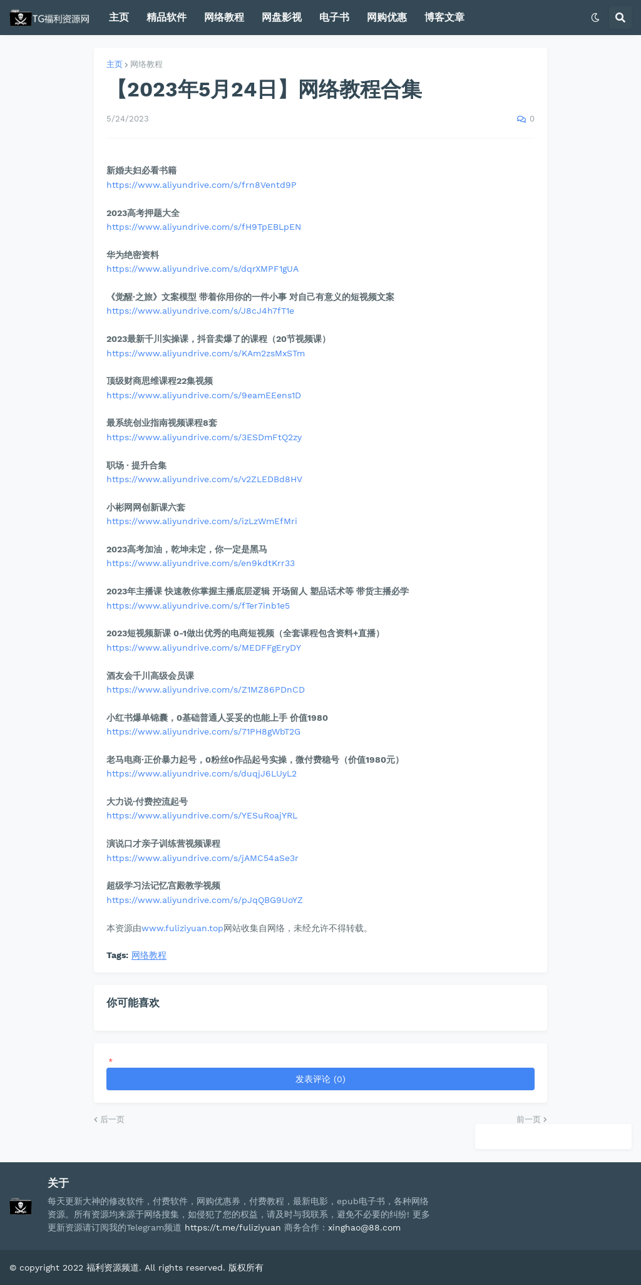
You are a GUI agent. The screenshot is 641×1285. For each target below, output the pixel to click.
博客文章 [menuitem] (444, 17)
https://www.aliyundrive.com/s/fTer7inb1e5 (198, 606)
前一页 (528, 1119)
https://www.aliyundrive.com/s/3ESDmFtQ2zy (204, 437)
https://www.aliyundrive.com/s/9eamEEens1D (203, 395)
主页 (114, 64)
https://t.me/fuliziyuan (233, 1227)
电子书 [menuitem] (334, 17)
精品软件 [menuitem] (166, 17)
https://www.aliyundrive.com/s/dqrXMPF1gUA (202, 269)
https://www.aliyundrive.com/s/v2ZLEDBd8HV (204, 479)
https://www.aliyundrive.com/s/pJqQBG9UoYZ (204, 900)
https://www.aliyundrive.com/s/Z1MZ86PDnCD (205, 689)
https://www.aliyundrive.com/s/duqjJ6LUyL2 (201, 773)
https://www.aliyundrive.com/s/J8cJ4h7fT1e (200, 311)
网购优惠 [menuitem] (387, 17)
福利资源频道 (112, 1267)
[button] (595, 17)
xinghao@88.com (364, 1227)
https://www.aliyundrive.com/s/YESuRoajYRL (201, 815)
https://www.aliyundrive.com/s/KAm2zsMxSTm (205, 353)
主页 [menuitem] (119, 17)
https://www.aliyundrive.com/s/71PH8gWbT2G (203, 731)
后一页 (112, 1119)
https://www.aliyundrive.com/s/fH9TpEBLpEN (203, 227)
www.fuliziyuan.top (182, 928)
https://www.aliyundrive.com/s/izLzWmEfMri (201, 521)
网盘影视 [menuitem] (282, 17)
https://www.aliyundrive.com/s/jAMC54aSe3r (202, 858)
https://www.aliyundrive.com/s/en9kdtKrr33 (200, 563)
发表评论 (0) (320, 1079)
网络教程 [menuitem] (224, 17)
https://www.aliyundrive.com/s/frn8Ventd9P (201, 185)
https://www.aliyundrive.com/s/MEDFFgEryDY (203, 647)
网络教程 (146, 64)
